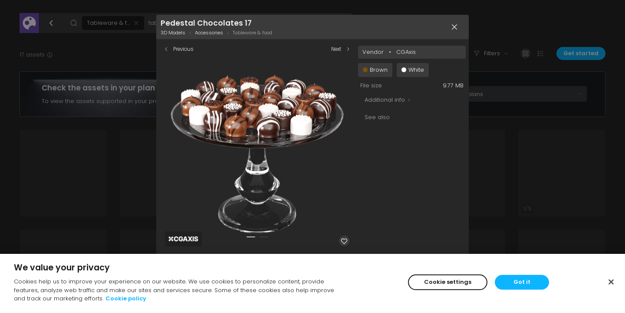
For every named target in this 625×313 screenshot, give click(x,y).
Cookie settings (447, 284)
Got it (521, 284)
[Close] (611, 283)
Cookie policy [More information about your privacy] (125, 300)
